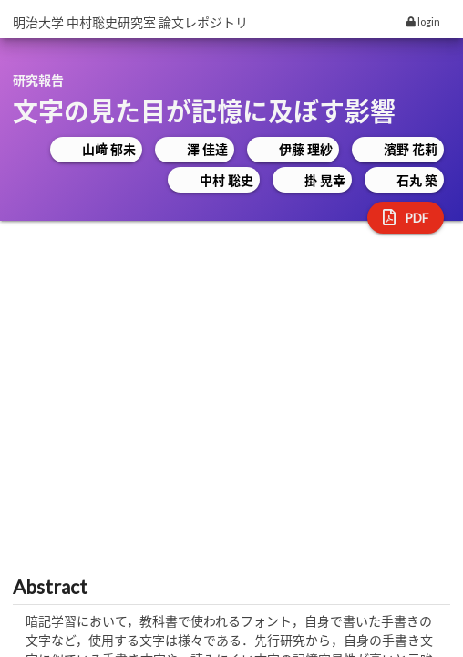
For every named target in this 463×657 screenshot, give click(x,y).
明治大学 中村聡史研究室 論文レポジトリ (130, 22)
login (423, 21)
